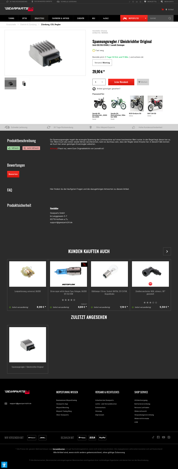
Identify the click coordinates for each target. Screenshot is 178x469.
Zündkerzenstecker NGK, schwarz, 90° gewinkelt (150, 292)
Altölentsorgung (140, 400)
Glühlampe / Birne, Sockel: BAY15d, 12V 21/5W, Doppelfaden (109, 292)
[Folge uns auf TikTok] (129, 2)
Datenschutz (100, 408)
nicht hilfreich (31, 148)
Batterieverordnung (142, 404)
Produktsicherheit (19, 205)
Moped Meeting (62, 408)
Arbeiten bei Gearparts (104, 400)
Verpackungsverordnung (144, 415)
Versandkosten (59, 449)
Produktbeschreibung (21, 140)
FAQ (9, 190)
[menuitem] (17, 1)
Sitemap (98, 411)
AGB (136, 422)
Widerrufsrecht (140, 411)
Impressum (99, 415)
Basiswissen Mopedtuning (66, 400)
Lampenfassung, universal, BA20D (28, 291)
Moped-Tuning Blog (64, 411)
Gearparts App (62, 404)
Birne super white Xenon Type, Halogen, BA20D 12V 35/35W (68, 292)
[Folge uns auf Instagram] (140, 2)
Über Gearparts (62, 415)
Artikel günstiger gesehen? (106, 88)
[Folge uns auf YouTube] (136, 2)
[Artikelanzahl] (99, 82)
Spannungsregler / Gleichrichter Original (27, 367)
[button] (4, 465)
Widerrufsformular (141, 418)
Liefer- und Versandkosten (106, 404)
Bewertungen (16, 165)
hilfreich (13, 148)
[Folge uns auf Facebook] (133, 2)
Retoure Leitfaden (141, 408)
